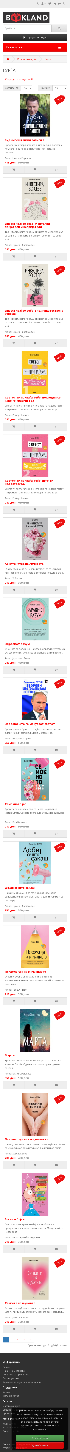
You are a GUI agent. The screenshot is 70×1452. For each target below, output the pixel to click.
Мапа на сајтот (11, 1396)
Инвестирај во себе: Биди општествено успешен (34, 312)
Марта (10, 1055)
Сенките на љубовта (20, 1303)
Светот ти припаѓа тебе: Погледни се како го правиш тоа (32, 398)
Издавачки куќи (27, 59)
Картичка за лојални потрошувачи (22, 1382)
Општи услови (11, 1378)
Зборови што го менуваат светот (30, 724)
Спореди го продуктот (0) (19, 79)
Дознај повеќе (40, 1445)
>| (30, 1339)
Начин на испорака (14, 1370)
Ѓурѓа (48, 59)
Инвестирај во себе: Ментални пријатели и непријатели (27, 225)
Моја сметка (9, 1423)
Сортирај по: (12, 88)
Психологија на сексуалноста (26, 1139)
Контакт (7, 1392)
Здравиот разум (17, 644)
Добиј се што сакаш (20, 887)
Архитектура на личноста (24, 564)
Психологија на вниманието (25, 971)
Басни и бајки (14, 1219)
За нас (6, 1367)
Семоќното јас (15, 804)
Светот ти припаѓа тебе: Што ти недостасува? (29, 482)
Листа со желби (11, 1431)
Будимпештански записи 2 (24, 140)
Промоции (9, 1413)
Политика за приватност (16, 1374)
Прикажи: (45, 88)
